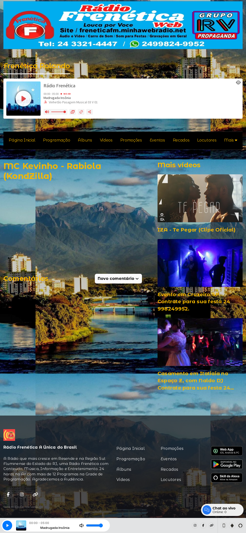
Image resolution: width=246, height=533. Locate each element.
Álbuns (85, 140)
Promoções (131, 140)
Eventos (157, 140)
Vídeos (106, 140)
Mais (230, 140)
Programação (56, 140)
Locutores (206, 140)
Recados (181, 140)
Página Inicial (22, 140)
